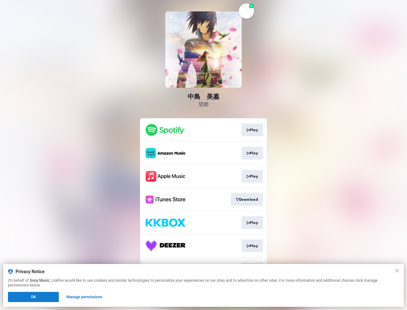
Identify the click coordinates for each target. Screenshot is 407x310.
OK (33, 297)
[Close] (397, 271)
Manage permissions (84, 297)
